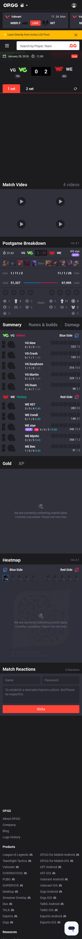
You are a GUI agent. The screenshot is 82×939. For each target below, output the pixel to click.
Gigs (6, 922)
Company (9, 825)
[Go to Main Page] (10, 5)
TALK (6, 910)
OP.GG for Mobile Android (57, 854)
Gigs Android (49, 891)
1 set (11, 88)
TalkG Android (49, 904)
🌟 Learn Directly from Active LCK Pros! (26, 34)
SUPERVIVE (11, 885)
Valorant (9, 867)
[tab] (14, 324)
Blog (6, 831)
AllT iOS (45, 873)
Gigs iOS (46, 898)
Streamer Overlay (14, 898)
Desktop (8, 891)
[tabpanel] (41, 393)
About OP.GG (11, 818)
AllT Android (48, 867)
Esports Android (51, 916)
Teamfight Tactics (15, 861)
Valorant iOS (49, 885)
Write (41, 709)
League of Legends (15, 854)
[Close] (76, 35)
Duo (5, 904)
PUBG (7, 879)
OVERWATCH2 (13, 873)
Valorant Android (52, 879)
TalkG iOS (47, 910)
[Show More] (24, 5)
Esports (8, 916)
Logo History (11, 837)
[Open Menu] (74, 5)
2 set (30, 88)
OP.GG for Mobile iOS (54, 861)
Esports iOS (48, 922)
